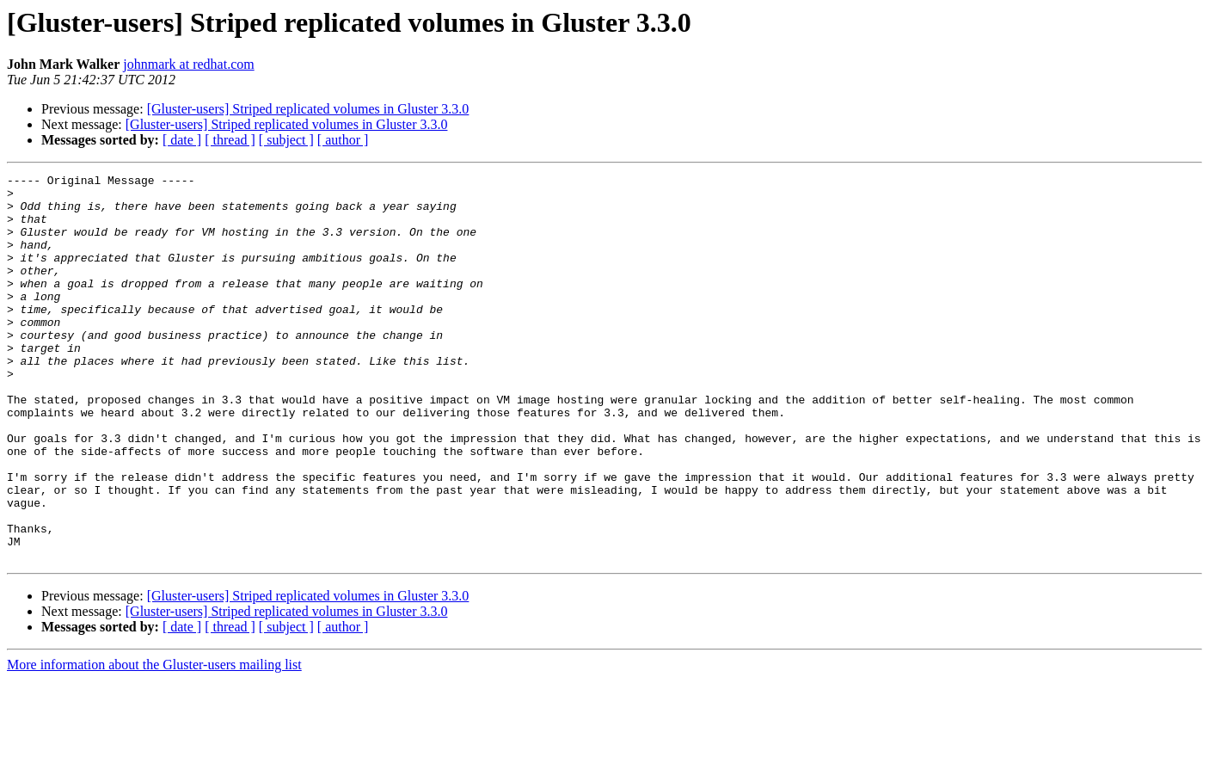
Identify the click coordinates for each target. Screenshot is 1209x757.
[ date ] (182, 139)
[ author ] (343, 139)
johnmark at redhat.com (188, 64)
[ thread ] (230, 139)
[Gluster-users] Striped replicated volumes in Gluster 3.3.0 (308, 109)
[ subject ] (286, 139)
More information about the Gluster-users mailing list (154, 742)
